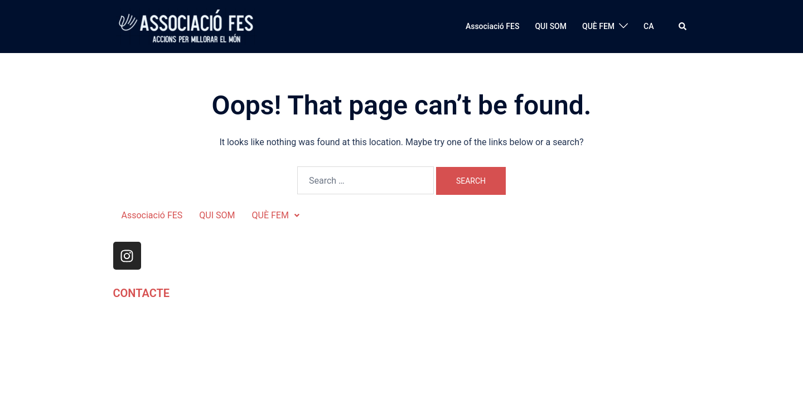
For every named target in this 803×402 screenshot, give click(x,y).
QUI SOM (551, 26)
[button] (683, 26)
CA (649, 26)
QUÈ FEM (598, 26)
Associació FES (492, 26)
